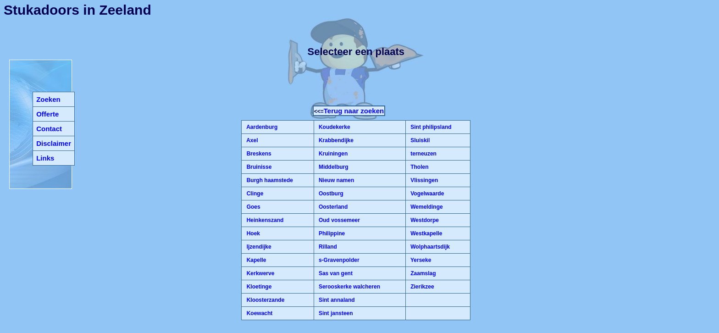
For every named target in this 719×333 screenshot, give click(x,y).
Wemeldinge (426, 207)
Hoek (252, 233)
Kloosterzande (264, 300)
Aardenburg (261, 127)
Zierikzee (421, 286)
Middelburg (332, 167)
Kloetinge (258, 286)
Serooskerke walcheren (348, 286)
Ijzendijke (258, 247)
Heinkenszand (264, 220)
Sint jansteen (335, 313)
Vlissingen (423, 180)
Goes (252, 207)
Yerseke (420, 260)
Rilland (327, 247)
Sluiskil (419, 140)
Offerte (47, 114)
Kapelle (255, 260)
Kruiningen (332, 153)
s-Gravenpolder (338, 260)
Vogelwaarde (426, 193)
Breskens (258, 153)
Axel (251, 140)
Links (45, 158)
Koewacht (258, 313)
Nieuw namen (335, 180)
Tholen (419, 167)
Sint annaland (336, 300)
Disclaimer (53, 143)
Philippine (331, 233)
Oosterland (332, 207)
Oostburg (330, 193)
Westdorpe (424, 220)
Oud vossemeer (338, 220)
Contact (49, 129)
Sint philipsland (430, 127)
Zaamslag (422, 273)
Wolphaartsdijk (429, 247)
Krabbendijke (335, 140)
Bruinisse (258, 167)
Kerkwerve (259, 273)
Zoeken (48, 99)
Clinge (254, 193)
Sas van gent (335, 273)
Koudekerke (333, 127)
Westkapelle (425, 233)
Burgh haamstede (269, 180)
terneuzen (423, 153)
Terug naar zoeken (354, 111)
